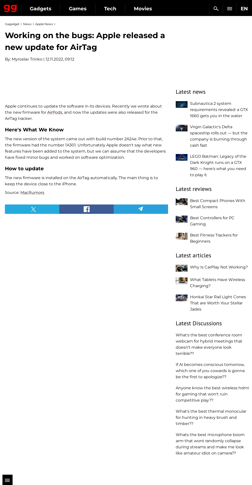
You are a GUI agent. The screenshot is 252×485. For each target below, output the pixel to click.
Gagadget (10, 7)
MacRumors (32, 284)
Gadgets (40, 9)
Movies (143, 9)
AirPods (54, 204)
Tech (110, 9)
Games (78, 9)
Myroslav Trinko (27, 59)
